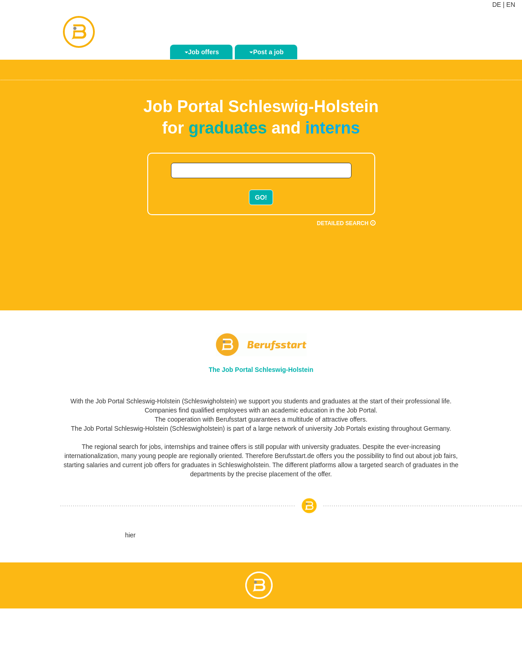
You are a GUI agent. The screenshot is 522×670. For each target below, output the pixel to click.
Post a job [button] (266, 52)
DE (496, 4)
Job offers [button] (202, 52)
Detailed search (346, 223)
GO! (261, 197)
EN (510, 4)
